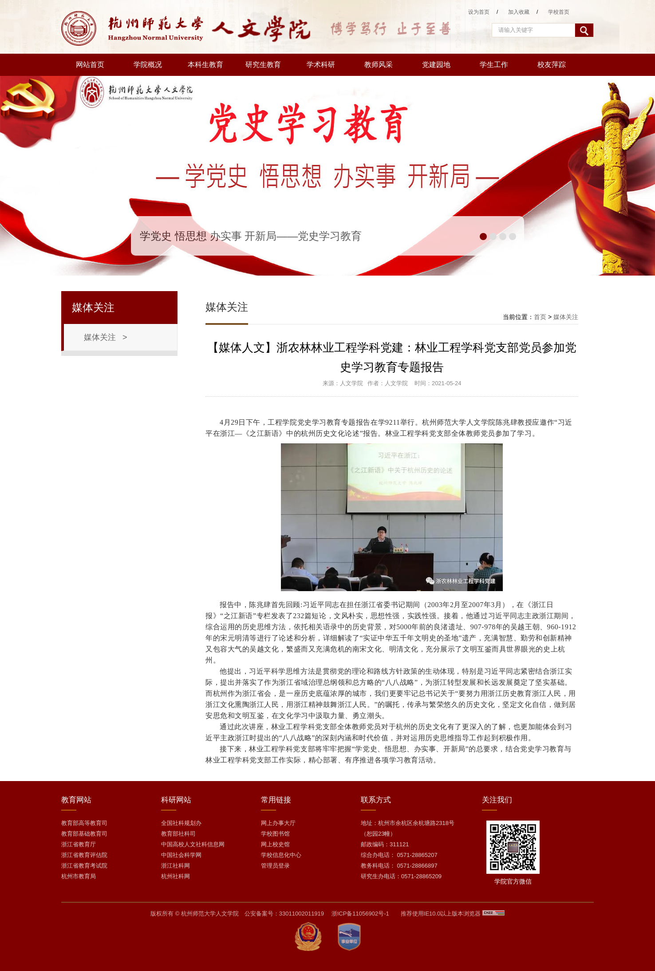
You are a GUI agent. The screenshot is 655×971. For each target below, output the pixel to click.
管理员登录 (275, 865)
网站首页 (90, 64)
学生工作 (494, 64)
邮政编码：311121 (385, 844)
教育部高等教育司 (84, 823)
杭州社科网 (175, 876)
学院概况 (148, 64)
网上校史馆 (275, 844)
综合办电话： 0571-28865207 (399, 855)
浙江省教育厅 (78, 844)
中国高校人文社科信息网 (193, 844)
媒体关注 (565, 316)
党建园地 (436, 64)
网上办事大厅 (278, 823)
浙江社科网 (175, 865)
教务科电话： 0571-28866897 (399, 865)
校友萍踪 (551, 64)
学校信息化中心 (281, 855)
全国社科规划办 (181, 823)
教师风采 (378, 64)
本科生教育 (205, 64)
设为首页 (478, 12)
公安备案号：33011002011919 (284, 913)
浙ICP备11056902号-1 (360, 913)
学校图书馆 (275, 833)
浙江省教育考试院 (84, 865)
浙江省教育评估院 (84, 855)
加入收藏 (518, 12)
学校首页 (558, 12)
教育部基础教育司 (84, 833)
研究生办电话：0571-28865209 (401, 876)
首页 (540, 316)
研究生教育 (263, 64)
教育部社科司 (178, 833)
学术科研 (321, 64)
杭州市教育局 (78, 876)
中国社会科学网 (181, 855)
